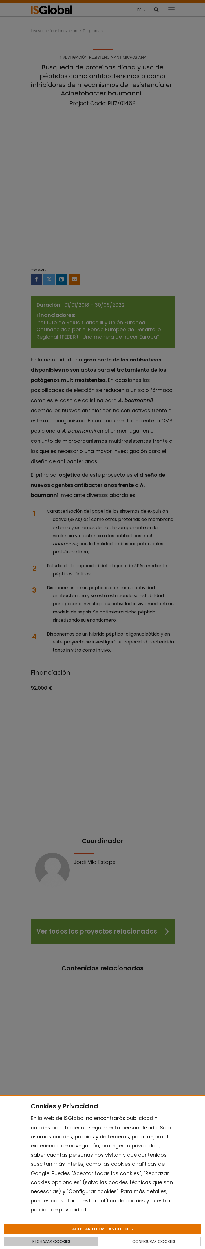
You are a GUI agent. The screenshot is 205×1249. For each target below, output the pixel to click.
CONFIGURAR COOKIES (153, 1241)
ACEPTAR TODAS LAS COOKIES (102, 1229)
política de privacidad (58, 1209)
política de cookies (121, 1200)
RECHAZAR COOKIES (51, 1241)
